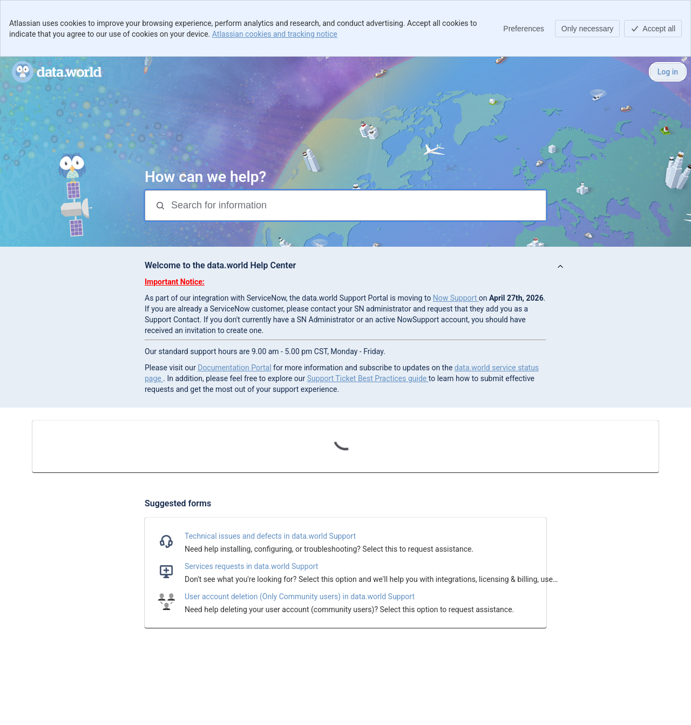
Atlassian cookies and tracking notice (274, 34)
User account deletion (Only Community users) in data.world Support (300, 596)
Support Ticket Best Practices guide (368, 378)
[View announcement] (560, 267)
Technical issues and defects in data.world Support (270, 536)
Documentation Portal (234, 367)
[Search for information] (357, 205)
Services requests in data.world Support (251, 566)
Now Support (456, 298)
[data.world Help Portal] (57, 72)
